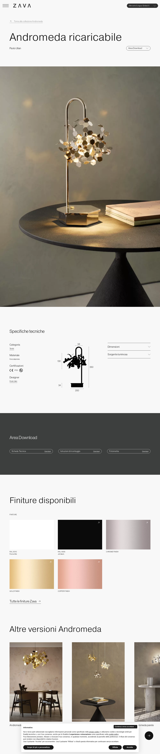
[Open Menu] (5, 5)
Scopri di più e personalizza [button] (38, 747)
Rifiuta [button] (115, 747)
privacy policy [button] (94, 732)
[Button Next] (149, 735)
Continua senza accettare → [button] (125, 727)
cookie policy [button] (113, 734)
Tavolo (12, 348)
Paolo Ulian (13, 381)
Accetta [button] (130, 747)
